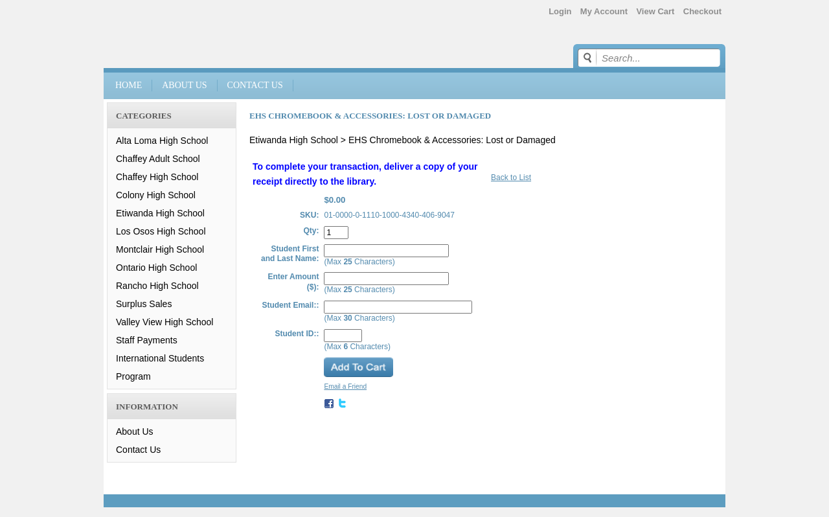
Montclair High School (160, 249)
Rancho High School (157, 286)
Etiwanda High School (160, 213)
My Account (604, 11)
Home (128, 85)
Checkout (702, 11)
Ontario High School (156, 267)
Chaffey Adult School (158, 159)
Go (589, 57)
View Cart (655, 11)
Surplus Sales (144, 304)
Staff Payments (146, 340)
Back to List (511, 177)
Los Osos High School (161, 231)
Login (560, 11)
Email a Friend (345, 386)
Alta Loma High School (162, 140)
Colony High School (156, 195)
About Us (184, 85)
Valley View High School (164, 322)
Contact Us (255, 85)
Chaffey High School (157, 177)
